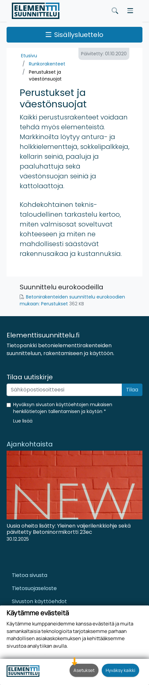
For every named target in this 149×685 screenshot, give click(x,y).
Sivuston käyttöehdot (39, 601)
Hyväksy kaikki (120, 670)
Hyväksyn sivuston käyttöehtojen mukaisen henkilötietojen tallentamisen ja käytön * (62, 408)
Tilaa (132, 389)
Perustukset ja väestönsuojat (45, 75)
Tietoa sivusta (29, 575)
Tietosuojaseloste (34, 588)
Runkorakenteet (47, 64)
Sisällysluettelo (74, 34)
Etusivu (29, 55)
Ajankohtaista (30, 444)
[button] (22, 421)
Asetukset (84, 670)
